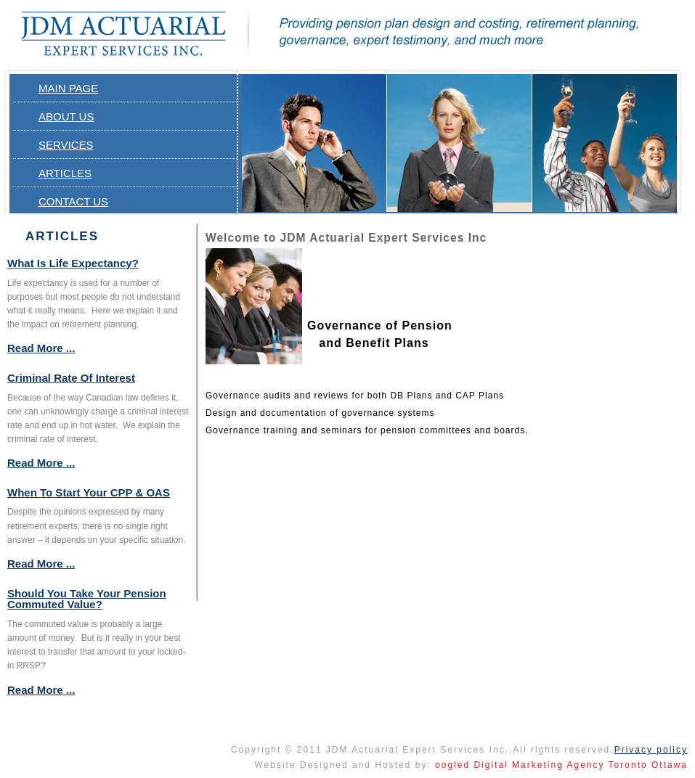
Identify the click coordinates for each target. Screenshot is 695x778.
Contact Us (73, 201)
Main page (68, 88)
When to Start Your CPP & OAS (88, 492)
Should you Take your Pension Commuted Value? (86, 599)
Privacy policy (651, 750)
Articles (65, 173)
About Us (66, 116)
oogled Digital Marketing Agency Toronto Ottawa (561, 765)
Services (66, 145)
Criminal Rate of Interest (71, 378)
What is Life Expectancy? (73, 263)
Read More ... (41, 348)
